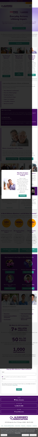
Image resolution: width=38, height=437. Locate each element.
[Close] (37, 429)
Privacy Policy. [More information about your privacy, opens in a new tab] (18, 432)
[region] (19, 432)
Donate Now (27, 227)
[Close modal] (36, 207)
